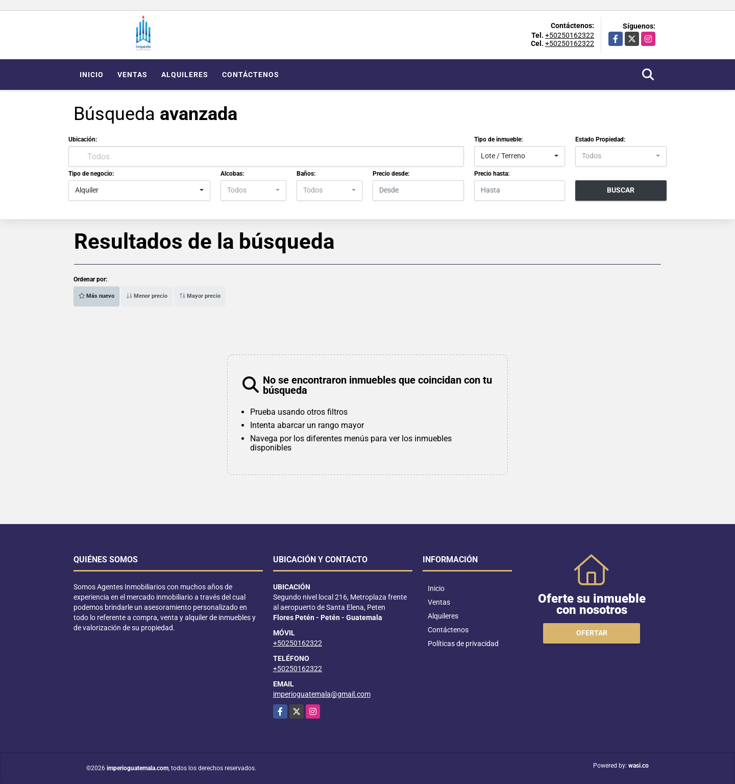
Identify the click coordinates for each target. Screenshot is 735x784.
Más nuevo (96, 296)
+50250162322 (569, 35)
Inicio (92, 74)
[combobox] (520, 156)
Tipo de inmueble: (498, 139)
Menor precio (146, 296)
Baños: (306, 173)
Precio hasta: (491, 173)
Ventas (132, 74)
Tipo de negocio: (91, 173)
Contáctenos (250, 74)
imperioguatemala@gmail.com (322, 694)
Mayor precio (199, 296)
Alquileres (184, 74)
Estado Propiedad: (600, 139)
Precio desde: (391, 173)
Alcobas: (232, 173)
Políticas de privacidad (463, 643)
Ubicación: (82, 139)
